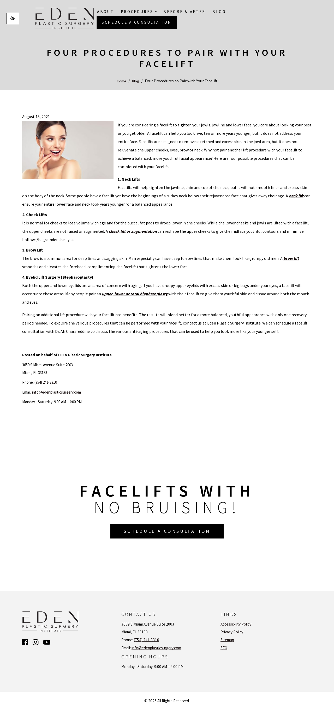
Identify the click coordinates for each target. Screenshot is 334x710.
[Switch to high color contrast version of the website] (13, 18)
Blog (219, 11)
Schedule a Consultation (136, 22)
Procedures (139, 11)
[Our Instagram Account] (35, 642)
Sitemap (227, 639)
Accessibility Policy (235, 624)
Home (120, 80)
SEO (223, 647)
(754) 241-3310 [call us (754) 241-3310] (45, 382)
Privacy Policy (231, 631)
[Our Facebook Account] (25, 642)
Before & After (184, 11)
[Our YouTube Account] (47, 642)
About (105, 11)
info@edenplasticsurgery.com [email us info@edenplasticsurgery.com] (56, 392)
